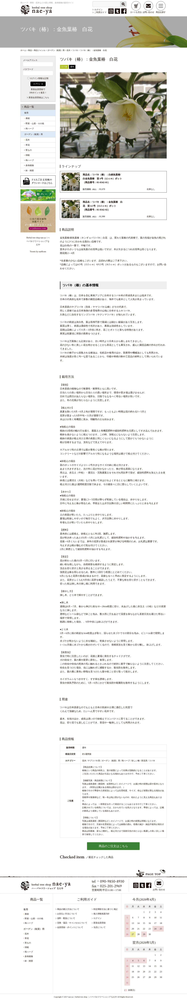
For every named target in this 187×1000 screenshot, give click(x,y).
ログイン (98, 10)
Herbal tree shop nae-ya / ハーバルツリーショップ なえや (37, 241)
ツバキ (64, 67)
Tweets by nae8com (38, 252)
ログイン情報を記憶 (37, 78)
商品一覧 (29, 106)
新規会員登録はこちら (39, 97)
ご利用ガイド (100, 12)
